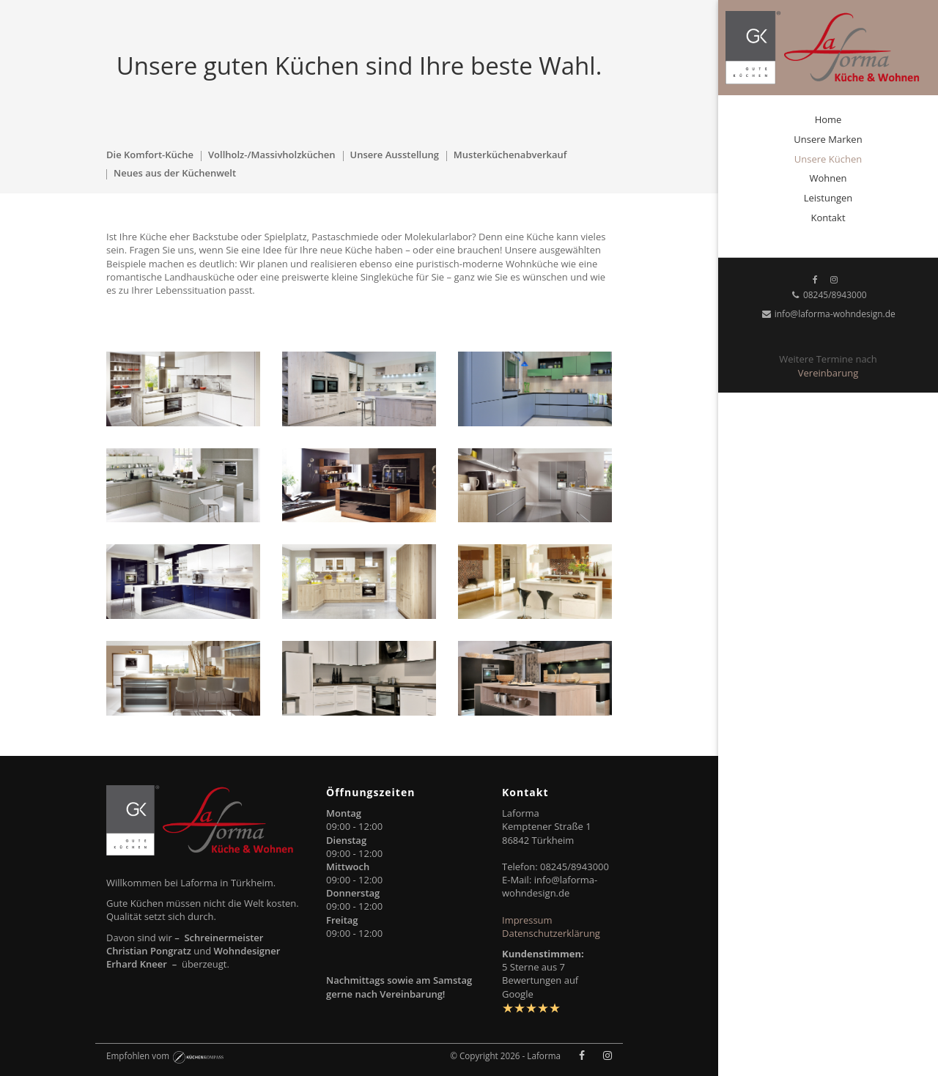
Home (828, 119)
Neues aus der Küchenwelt (175, 172)
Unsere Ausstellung (394, 154)
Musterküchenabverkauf (510, 154)
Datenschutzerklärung (551, 933)
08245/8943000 (827, 295)
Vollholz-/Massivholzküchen (272, 154)
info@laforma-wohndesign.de (828, 314)
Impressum (527, 920)
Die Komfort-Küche (149, 154)
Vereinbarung (828, 372)
